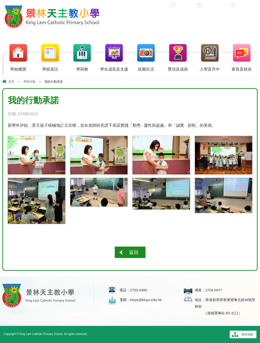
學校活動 (29, 81)
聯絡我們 (246, 6)
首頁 (11, 81)
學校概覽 (18, 68)
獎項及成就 (178, 68)
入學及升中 (210, 68)
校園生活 (146, 68)
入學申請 (213, 6)
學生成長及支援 (114, 68)
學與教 (82, 68)
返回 (133, 252)
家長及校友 (242, 68)
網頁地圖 (247, 334)
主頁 (183, 6)
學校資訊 (50, 68)
